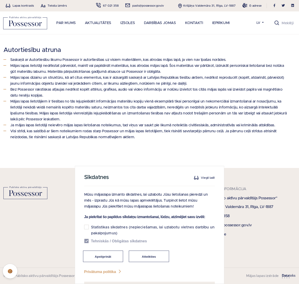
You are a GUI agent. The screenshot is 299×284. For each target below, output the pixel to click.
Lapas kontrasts (23, 5)
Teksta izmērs (57, 5)
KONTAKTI (194, 23)
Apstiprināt (103, 261)
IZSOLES (127, 23)
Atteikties (149, 261)
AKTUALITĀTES (98, 23)
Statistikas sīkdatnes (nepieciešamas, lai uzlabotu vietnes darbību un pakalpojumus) (153, 235)
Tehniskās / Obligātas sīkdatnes (119, 246)
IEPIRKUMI (220, 23)
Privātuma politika (103, 276)
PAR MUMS (66, 23)
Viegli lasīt (208, 182)
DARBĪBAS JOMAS (160, 23)
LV (258, 22)
